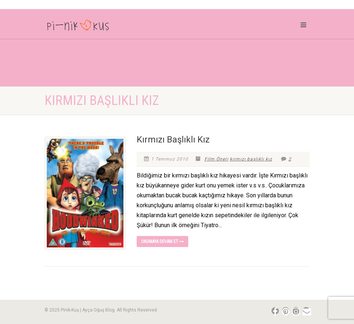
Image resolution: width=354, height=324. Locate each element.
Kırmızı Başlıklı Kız (173, 139)
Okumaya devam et (162, 241)
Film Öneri (216, 159)
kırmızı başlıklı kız (251, 159)
